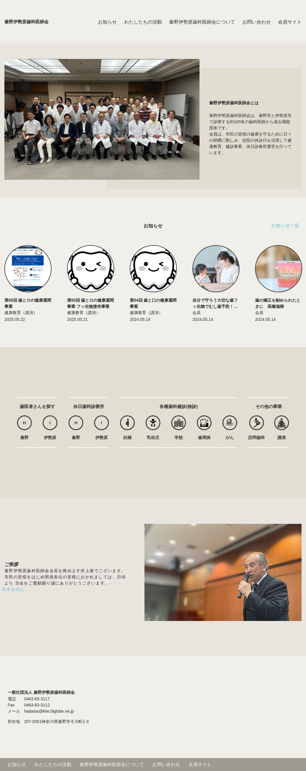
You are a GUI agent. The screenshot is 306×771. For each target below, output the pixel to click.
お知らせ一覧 (285, 225)
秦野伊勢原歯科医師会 (27, 27)
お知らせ (107, 27)
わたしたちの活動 (143, 27)
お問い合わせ (256, 27)
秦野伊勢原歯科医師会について (202, 27)
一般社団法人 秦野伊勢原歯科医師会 (41, 692)
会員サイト (290, 27)
